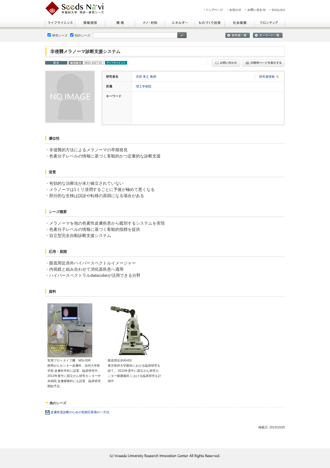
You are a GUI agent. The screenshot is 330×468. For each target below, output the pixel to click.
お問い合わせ (255, 9)
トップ (213, 9)
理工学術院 (143, 86)
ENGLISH (277, 9)
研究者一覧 (237, 35)
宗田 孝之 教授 (146, 76)
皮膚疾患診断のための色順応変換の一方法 (80, 412)
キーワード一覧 (268, 35)
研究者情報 (267, 76)
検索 (182, 35)
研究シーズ (57, 35)
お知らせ (234, 9)
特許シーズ (80, 35)
